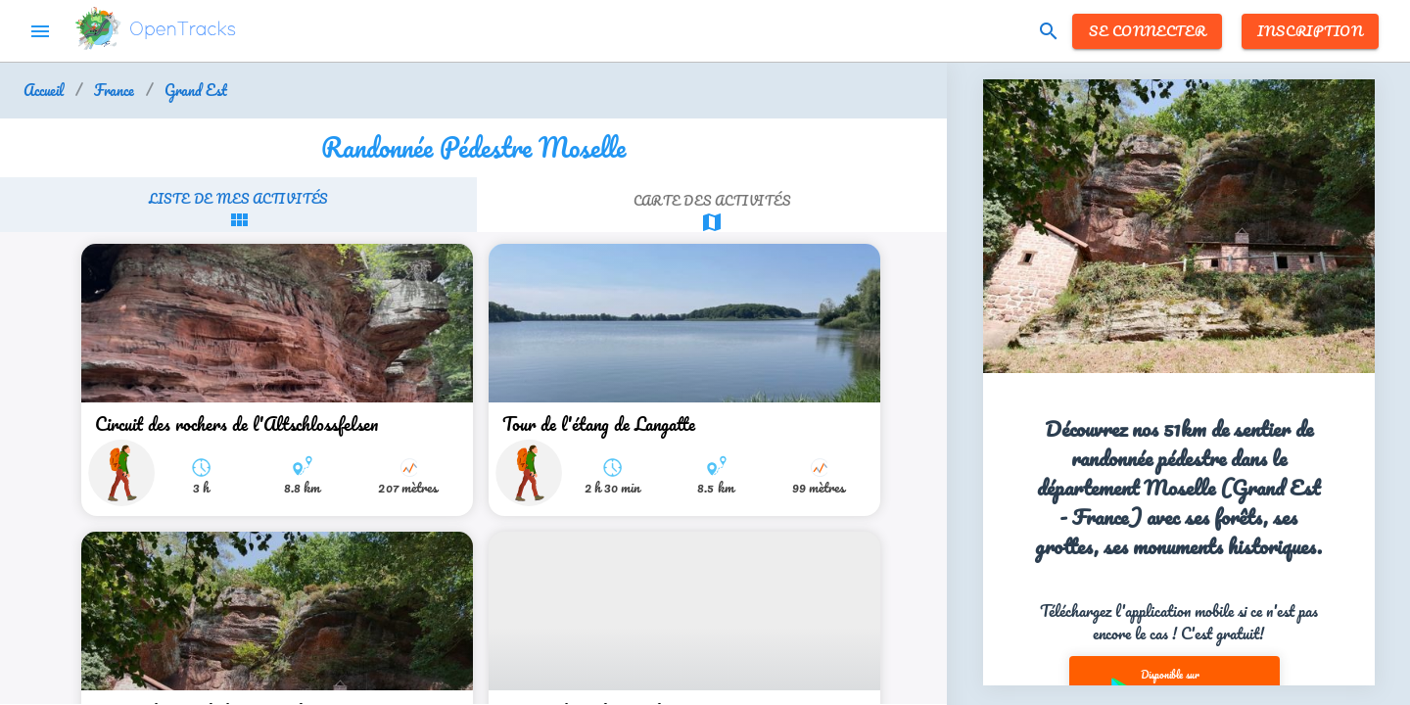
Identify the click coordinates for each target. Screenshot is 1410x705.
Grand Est (195, 90)
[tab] (238, 209)
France (114, 90)
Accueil (44, 90)
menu (40, 31)
